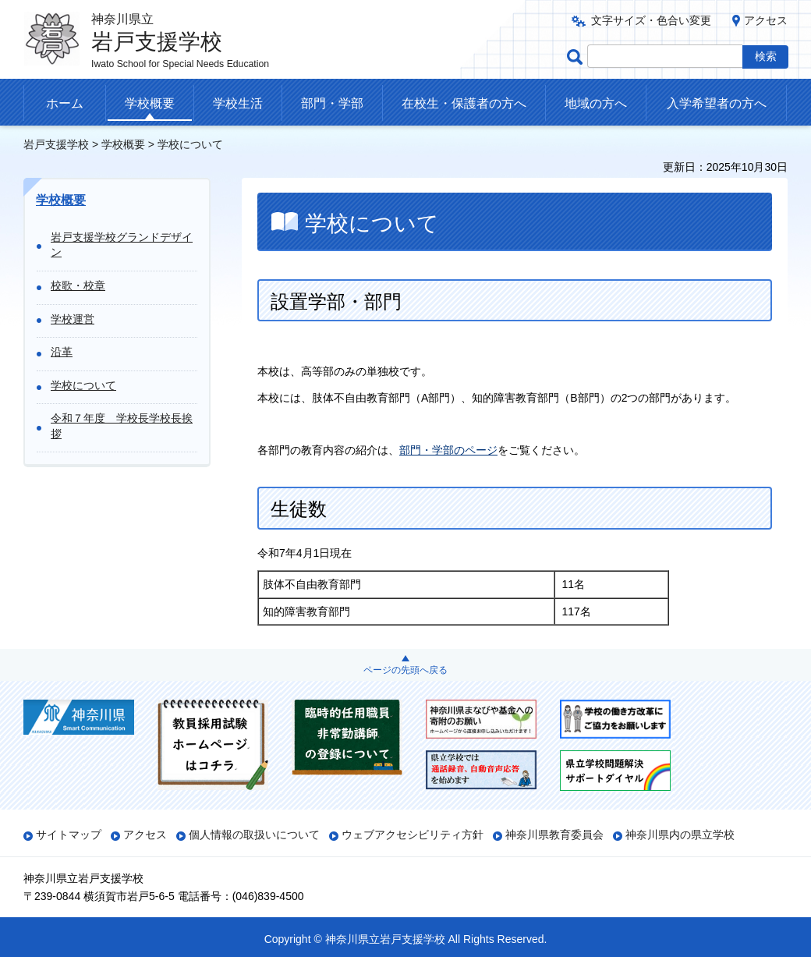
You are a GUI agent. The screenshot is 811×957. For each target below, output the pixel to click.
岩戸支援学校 (56, 144)
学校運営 (72, 319)
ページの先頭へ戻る (405, 670)
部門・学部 (332, 103)
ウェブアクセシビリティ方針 (412, 834)
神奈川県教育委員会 (554, 834)
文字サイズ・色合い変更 (651, 20)
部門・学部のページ (448, 450)
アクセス (766, 20)
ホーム (64, 103)
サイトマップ (68, 834)
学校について (83, 385)
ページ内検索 (577, 56)
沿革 (62, 352)
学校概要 (150, 103)
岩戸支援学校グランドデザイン (122, 245)
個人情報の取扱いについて (254, 834)
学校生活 (238, 103)
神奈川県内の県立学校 (680, 834)
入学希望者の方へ (717, 103)
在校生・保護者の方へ (464, 103)
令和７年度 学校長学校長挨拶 (122, 426)
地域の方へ (596, 103)
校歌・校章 (78, 285)
